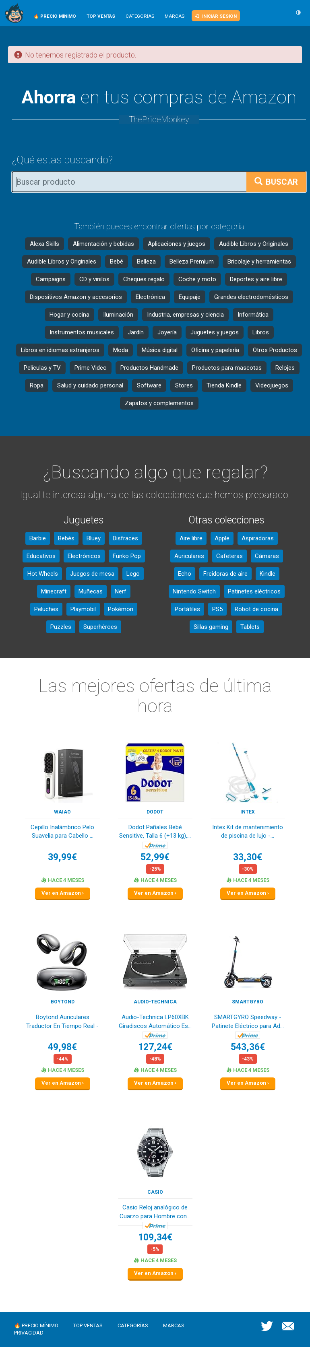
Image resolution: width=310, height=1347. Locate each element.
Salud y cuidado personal (90, 385)
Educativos (41, 556)
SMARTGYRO (247, 1002)
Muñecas (91, 591)
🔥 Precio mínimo (36, 1325)
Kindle (267, 573)
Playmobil (83, 609)
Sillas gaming (211, 626)
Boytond (62, 1002)
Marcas (174, 16)
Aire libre (191, 538)
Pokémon (120, 609)
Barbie (37, 538)
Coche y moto (197, 279)
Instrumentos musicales (82, 332)
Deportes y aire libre (256, 279)
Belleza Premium (191, 261)
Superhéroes (100, 626)
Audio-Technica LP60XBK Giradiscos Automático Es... (155, 1021)
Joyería (167, 332)
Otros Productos (275, 350)
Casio (155, 1192)
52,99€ (155, 857)
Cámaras (267, 556)
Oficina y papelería (215, 350)
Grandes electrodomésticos (251, 297)
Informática (253, 314)
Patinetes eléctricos (254, 591)
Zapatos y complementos (159, 403)
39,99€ (62, 857)
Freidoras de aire (225, 573)
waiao (62, 812)
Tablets (250, 626)
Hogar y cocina (69, 314)
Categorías (140, 16)
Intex (247, 812)
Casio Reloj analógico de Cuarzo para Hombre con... (155, 1211)
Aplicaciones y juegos (176, 243)
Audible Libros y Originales (253, 243)
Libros (260, 332)
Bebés (66, 538)
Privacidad (28, 1333)
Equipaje (189, 297)
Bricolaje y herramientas (259, 261)
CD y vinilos (94, 279)
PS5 (217, 609)
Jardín (136, 332)
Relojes (285, 367)
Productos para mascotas (227, 367)
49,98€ (62, 1047)
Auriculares (189, 556)
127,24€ (155, 1047)
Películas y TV (42, 367)
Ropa (36, 385)
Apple (222, 538)
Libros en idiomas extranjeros (60, 350)
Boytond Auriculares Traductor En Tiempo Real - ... (62, 1022)
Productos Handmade (149, 367)
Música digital (160, 350)
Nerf (120, 591)
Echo (184, 573)
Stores (184, 385)
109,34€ (155, 1237)
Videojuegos (271, 385)
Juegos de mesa (92, 573)
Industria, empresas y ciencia (185, 314)
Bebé (116, 261)
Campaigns (51, 279)
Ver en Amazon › (62, 893)
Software (149, 385)
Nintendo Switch (194, 591)
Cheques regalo (144, 279)
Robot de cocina (256, 609)
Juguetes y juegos (214, 332)
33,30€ (247, 857)
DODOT (155, 812)
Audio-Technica (155, 1002)
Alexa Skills (44, 243)
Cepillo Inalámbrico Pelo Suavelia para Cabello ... (62, 831)
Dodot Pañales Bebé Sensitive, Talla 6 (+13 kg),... (155, 831)
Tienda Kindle (224, 385)
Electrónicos (84, 556)
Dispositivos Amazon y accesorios (76, 297)
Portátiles (187, 609)
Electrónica (150, 297)
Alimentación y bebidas (103, 243)
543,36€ (248, 1047)
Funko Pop (127, 556)
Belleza (146, 261)
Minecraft (53, 591)
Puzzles (60, 626)
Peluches (46, 609)
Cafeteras (229, 556)
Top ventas (88, 1325)
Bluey (94, 538)
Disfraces (125, 538)
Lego (133, 573)
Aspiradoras (258, 538)
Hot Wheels (42, 573)
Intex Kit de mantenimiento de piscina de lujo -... (247, 831)
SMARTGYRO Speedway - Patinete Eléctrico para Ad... (248, 1021)
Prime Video (90, 367)
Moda (120, 350)
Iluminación (118, 314)
